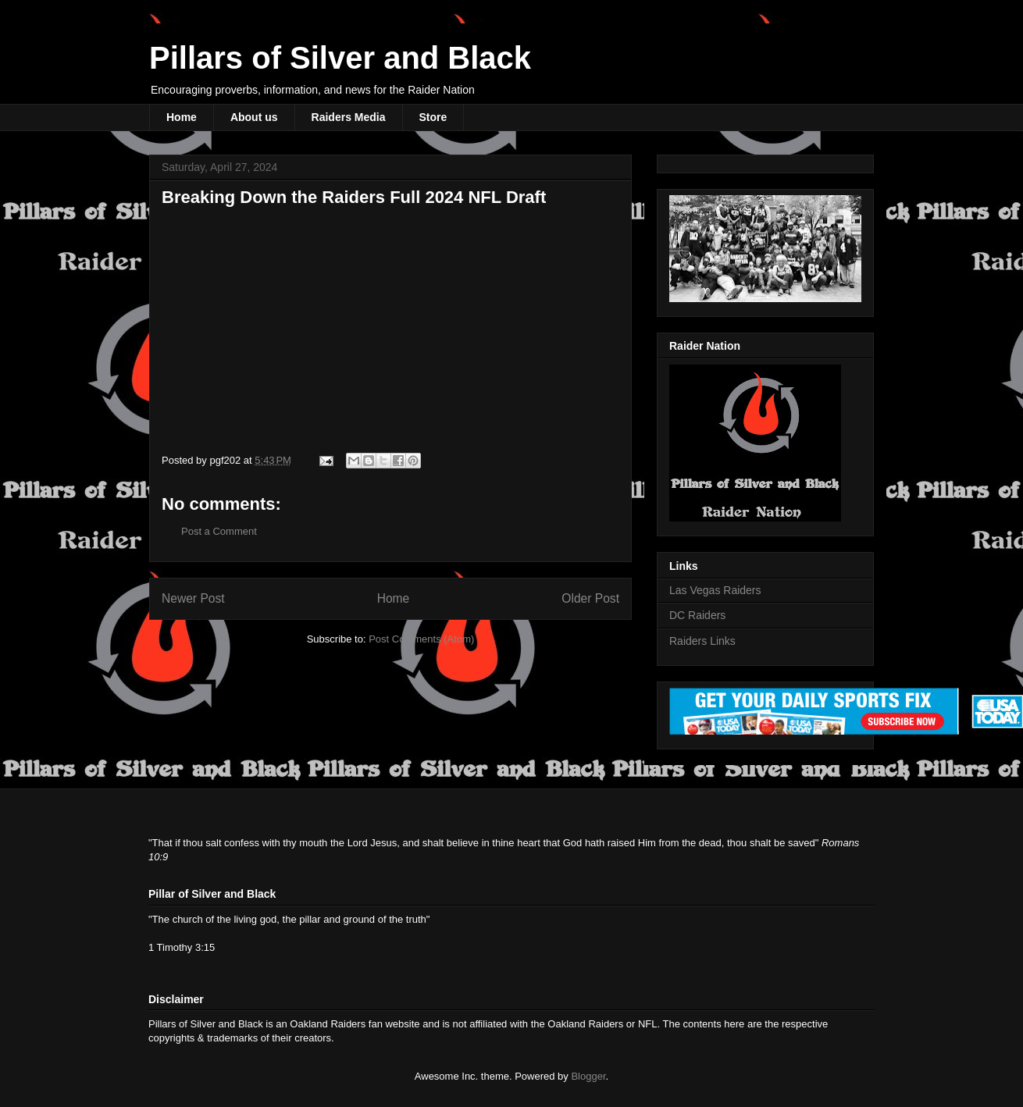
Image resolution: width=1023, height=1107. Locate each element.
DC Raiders (697, 615)
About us (254, 117)
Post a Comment (219, 531)
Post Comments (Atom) (421, 639)
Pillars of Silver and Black (340, 58)
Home (181, 117)
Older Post (590, 598)
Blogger (588, 1076)
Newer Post (193, 598)
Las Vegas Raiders (715, 590)
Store (433, 117)
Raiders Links (702, 641)
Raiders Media (349, 117)
